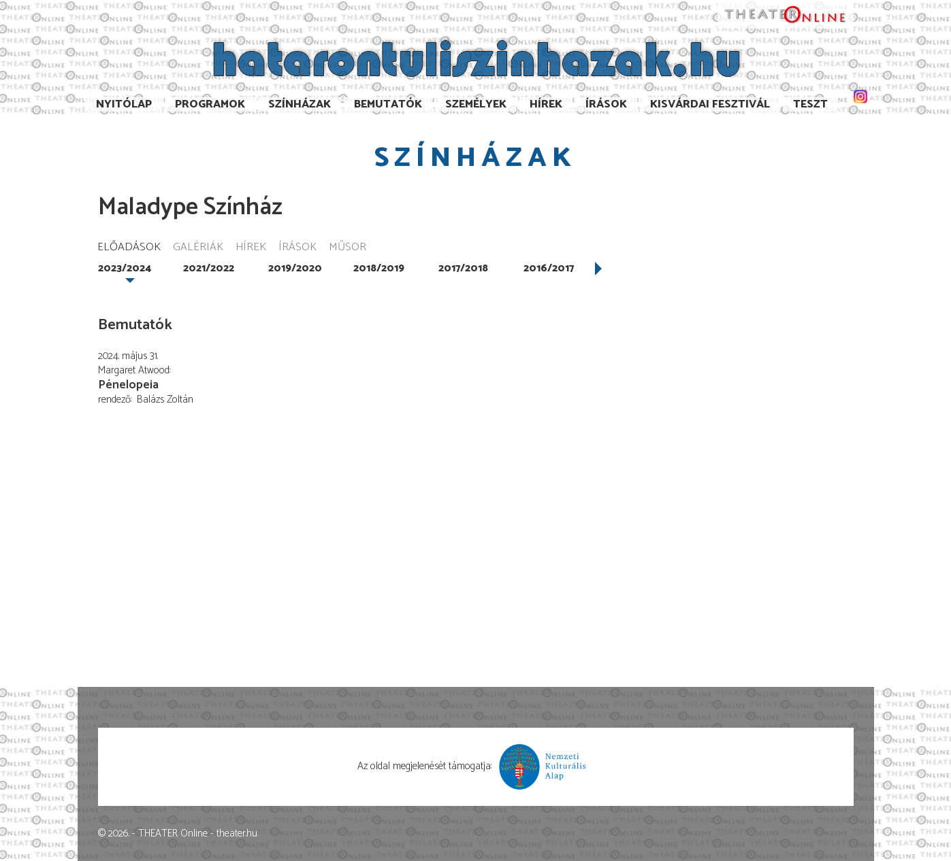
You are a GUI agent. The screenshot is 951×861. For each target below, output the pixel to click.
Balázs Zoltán (165, 399)
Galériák (198, 247)
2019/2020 (295, 268)
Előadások (129, 247)
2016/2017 (548, 268)
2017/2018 (463, 268)
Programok (210, 104)
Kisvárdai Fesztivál (710, 104)
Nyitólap (124, 104)
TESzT (810, 104)
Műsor (347, 247)
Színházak (299, 104)
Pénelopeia (128, 385)
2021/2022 (208, 268)
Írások (606, 104)
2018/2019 (378, 268)
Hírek (546, 104)
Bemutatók (388, 104)
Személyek (475, 104)
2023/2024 (124, 268)
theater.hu (236, 833)
